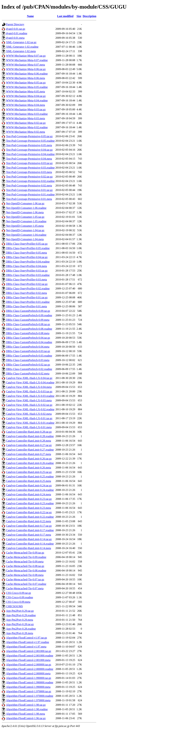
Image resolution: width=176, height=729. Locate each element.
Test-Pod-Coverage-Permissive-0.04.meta (29, 158)
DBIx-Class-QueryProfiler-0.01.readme (28, 301)
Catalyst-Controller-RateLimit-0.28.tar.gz (29, 431)
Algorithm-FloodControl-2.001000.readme (29, 655)
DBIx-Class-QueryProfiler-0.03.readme (28, 275)
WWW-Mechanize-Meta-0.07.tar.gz (26, 55)
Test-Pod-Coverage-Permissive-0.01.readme (30, 194)
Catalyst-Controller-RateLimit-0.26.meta (28, 467)
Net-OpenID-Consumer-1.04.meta (25, 239)
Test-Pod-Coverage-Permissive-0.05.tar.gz (29, 136)
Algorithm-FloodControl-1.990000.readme (29, 682)
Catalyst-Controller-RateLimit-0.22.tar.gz (29, 512)
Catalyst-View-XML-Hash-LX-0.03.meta (29, 400)
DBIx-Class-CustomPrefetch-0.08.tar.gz (28, 324)
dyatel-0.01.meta (15, 37)
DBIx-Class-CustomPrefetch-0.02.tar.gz (28, 364)
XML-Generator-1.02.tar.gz (21, 42)
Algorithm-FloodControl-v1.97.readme (27, 642)
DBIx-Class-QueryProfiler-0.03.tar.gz (27, 270)
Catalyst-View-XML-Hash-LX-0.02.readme (30, 409)
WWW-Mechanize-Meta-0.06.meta (25, 78)
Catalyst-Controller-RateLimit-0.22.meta (28, 521)
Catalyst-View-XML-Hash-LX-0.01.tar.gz (29, 418)
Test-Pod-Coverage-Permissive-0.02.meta (29, 185)
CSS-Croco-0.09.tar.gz (18, 592)
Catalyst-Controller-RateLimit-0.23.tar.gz (29, 498)
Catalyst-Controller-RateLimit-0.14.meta (28, 548)
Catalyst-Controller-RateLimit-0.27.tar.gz (29, 445)
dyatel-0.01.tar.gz (15, 28)
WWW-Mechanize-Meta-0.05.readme (27, 87)
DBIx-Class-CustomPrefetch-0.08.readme (29, 328)
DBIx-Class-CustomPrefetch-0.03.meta (27, 360)
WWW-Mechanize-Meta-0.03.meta (25, 118)
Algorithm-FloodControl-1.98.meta (25, 713)
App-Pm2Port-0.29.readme (21, 615)
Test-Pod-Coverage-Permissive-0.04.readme (30, 154)
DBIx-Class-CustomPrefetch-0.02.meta (27, 373)
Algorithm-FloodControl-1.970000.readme (29, 695)
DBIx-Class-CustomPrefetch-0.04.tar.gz (28, 337)
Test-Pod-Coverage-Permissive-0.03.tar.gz (29, 163)
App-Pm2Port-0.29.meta (19, 619)
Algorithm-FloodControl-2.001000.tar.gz (28, 651)
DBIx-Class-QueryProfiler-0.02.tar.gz (27, 284)
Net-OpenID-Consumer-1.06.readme (26, 207)
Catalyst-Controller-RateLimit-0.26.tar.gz (29, 458)
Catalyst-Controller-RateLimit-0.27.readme (30, 449)
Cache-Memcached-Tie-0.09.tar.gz (25, 552)
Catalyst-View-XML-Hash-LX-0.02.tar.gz (29, 404)
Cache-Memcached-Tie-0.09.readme (26, 557)
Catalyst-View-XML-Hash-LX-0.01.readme (30, 422)
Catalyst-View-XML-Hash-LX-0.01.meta (29, 427)
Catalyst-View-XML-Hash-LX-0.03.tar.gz (29, 391)
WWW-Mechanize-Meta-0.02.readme (27, 127)
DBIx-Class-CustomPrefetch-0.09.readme (29, 315)
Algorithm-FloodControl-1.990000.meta (28, 686)
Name (30, 16)
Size (78, 16)
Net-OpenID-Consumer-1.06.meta (25, 212)
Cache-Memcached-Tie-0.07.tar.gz (25, 579)
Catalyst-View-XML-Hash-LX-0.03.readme (30, 395)
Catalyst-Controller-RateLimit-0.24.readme (30, 489)
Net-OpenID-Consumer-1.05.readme (26, 221)
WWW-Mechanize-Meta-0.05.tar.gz (26, 82)
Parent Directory (15, 24)
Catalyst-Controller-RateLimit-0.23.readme (30, 503)
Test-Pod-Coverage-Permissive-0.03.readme (30, 167)
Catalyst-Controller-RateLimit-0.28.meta (28, 440)
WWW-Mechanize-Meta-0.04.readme (27, 100)
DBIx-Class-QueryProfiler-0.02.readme (28, 288)
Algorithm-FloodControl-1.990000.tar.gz (28, 677)
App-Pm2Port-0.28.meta (19, 633)
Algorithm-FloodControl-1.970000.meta (28, 700)
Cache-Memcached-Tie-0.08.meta (24, 575)
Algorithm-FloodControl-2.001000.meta (28, 660)
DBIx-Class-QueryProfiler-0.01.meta (26, 306)
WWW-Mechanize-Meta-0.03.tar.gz (26, 109)
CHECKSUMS (14, 606)
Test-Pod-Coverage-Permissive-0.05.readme (30, 140)
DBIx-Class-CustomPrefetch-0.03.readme (29, 355)
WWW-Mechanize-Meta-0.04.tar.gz (26, 96)
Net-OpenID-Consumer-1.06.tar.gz (25, 203)
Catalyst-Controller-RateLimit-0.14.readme (30, 543)
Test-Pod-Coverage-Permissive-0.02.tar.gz (29, 176)
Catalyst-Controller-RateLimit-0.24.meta (28, 494)
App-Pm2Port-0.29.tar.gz (20, 610)
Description (89, 16)
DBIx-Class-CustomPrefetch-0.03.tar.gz (28, 351)
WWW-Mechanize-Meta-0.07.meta (25, 64)
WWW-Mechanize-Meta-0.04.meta (25, 104)
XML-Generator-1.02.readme (22, 46)
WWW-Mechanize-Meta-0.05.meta (25, 91)
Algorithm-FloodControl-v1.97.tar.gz (26, 637)
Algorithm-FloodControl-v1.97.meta (26, 646)
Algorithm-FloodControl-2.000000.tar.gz (28, 664)
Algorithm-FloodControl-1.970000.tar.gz (28, 691)
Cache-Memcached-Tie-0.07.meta (24, 588)
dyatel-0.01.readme (16, 33)
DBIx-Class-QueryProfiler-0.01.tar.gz (27, 297)
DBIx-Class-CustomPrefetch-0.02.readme (29, 369)
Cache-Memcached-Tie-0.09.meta (24, 561)
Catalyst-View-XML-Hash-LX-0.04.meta (29, 387)
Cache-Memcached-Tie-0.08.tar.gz (25, 566)
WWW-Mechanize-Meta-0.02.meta (25, 131)
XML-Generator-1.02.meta (21, 51)
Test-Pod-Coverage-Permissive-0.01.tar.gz (29, 190)
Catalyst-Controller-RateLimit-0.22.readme (30, 516)
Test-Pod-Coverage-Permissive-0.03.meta (29, 172)
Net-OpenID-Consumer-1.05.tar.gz (25, 216)
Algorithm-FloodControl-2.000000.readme (29, 669)
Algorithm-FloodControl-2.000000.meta (28, 673)
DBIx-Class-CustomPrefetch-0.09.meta (27, 319)
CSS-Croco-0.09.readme (19, 597)
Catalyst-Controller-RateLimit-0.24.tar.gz (29, 485)
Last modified (65, 16)
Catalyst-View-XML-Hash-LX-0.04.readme (30, 382)
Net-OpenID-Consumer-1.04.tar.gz (25, 230)
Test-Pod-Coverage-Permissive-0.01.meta (29, 198)
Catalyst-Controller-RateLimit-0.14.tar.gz (29, 539)
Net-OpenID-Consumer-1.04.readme (26, 234)
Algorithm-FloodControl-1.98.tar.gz (26, 704)
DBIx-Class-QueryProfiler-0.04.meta (26, 266)
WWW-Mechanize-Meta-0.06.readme (27, 73)
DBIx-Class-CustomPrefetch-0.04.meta (27, 346)
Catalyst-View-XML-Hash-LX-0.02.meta (29, 413)
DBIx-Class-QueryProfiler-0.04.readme (28, 261)
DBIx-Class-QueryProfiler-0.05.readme (28, 248)
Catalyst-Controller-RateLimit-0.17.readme (30, 530)
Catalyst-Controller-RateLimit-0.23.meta (28, 507)
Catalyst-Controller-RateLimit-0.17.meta (28, 534)
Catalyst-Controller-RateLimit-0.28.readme (30, 436)
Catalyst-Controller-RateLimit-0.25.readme (30, 476)
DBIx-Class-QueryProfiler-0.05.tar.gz (27, 243)
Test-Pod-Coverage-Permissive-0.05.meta (29, 145)
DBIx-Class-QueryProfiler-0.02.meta (26, 292)
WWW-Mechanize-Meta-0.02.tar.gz (26, 122)
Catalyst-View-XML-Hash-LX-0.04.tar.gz (29, 378)
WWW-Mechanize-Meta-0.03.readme (27, 113)
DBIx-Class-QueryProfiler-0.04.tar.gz (27, 257)
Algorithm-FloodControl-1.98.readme (27, 709)
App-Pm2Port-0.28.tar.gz (20, 624)
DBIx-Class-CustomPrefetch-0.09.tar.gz (28, 310)
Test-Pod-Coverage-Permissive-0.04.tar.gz (29, 149)
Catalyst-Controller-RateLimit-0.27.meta (28, 454)
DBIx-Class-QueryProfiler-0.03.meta (26, 279)
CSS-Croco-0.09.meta (18, 601)
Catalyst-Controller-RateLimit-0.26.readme (30, 463)
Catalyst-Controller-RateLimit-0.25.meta (28, 481)
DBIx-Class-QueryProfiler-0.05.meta (26, 252)
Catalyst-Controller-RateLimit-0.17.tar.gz (29, 525)
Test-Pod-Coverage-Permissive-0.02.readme (30, 181)
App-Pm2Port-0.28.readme (21, 628)
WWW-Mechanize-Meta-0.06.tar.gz (26, 69)
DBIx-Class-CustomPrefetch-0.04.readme (29, 342)
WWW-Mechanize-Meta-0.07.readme (27, 60)
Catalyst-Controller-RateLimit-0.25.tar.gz (29, 472)
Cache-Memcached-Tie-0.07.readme (26, 583)
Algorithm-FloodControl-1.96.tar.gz (26, 718)
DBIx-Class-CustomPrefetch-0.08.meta (27, 333)
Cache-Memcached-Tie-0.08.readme (26, 570)
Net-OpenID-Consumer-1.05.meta (25, 225)
